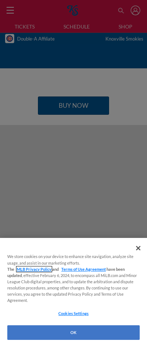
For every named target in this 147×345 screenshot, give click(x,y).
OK (73, 332)
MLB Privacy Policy (34, 269)
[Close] (138, 248)
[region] (73, 291)
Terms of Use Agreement (83, 269)
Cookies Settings (73, 313)
